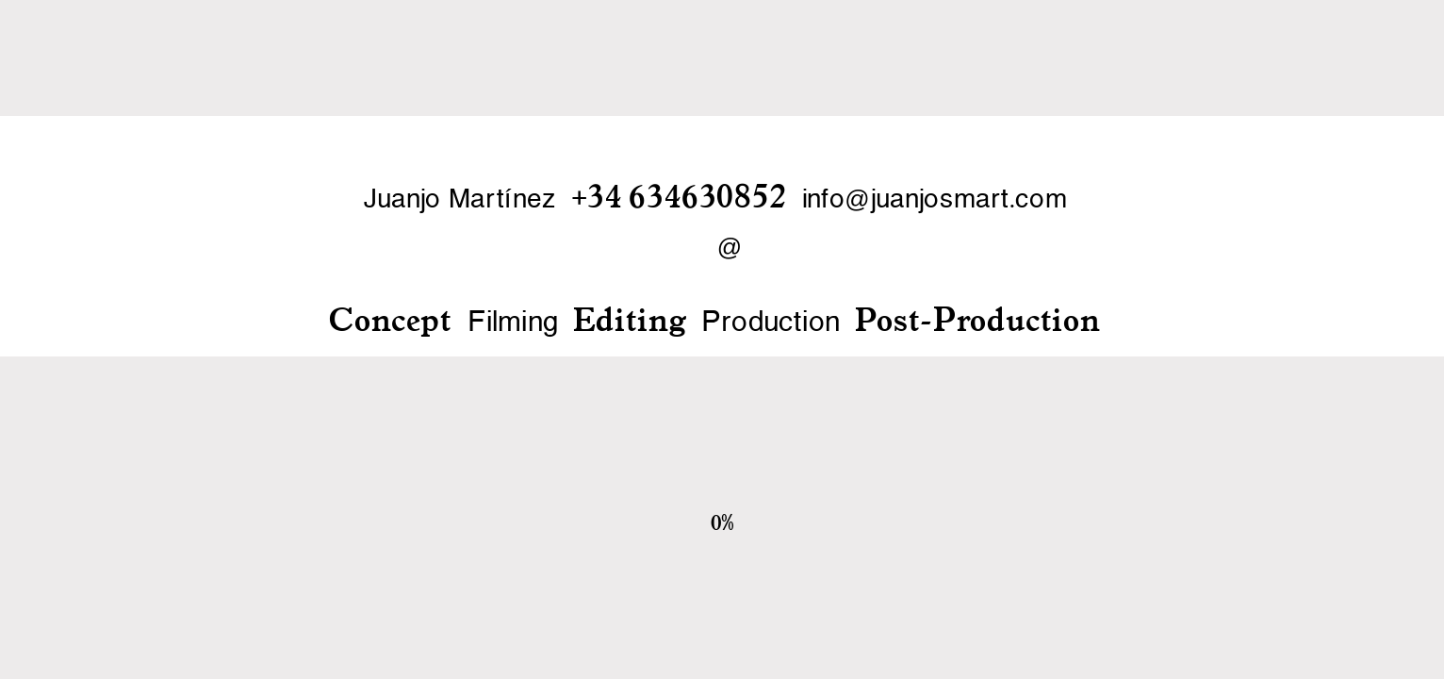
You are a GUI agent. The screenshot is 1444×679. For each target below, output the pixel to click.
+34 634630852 (679, 195)
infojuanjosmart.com (934, 199)
